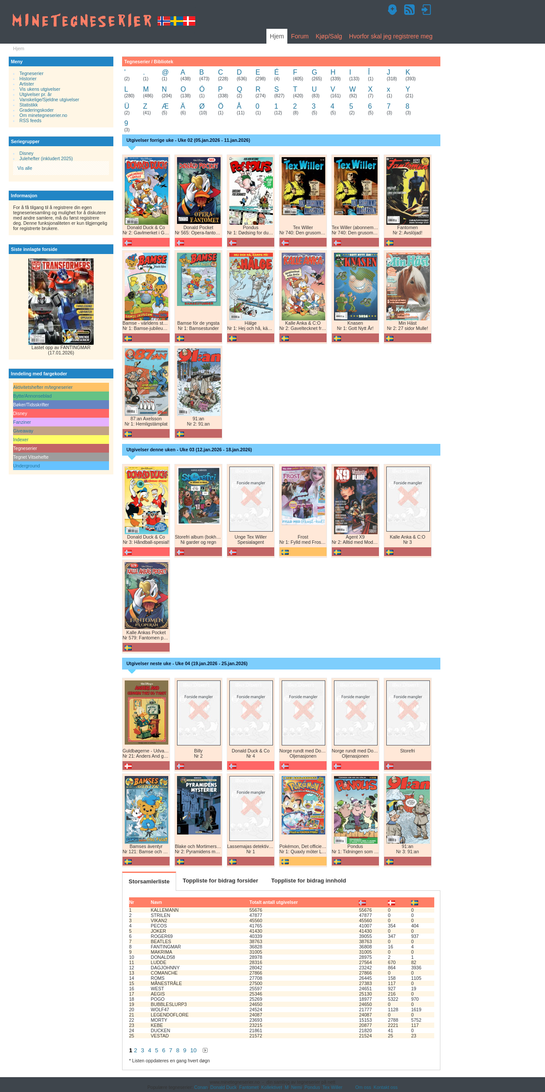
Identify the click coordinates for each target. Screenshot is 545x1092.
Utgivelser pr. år (36, 94)
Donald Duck (223, 1087)
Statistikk (29, 104)
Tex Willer (333, 1087)
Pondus (312, 1087)
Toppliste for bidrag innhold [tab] (308, 880)
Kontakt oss (386, 1087)
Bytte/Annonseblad (32, 395)
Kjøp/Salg (329, 36)
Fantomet (249, 1087)
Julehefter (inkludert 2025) (46, 158)
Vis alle (24, 168)
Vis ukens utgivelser (40, 89)
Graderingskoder (37, 110)
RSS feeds (30, 120)
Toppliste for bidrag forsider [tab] (220, 880)
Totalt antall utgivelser (273, 902)
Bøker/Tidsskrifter (31, 404)
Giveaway (23, 430)
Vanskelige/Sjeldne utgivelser (49, 99)
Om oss (363, 1087)
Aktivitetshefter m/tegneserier (43, 387)
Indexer (20, 439)
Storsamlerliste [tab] (149, 881)
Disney (27, 153)
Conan (201, 1087)
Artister (27, 83)
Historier (28, 78)
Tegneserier (32, 73)
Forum (299, 36)
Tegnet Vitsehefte (30, 457)
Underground (26, 465)
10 (193, 1050)
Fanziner (22, 422)
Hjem (277, 36)
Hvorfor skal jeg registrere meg (391, 36)
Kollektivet (271, 1087)
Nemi (296, 1087)
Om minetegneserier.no (44, 115)
